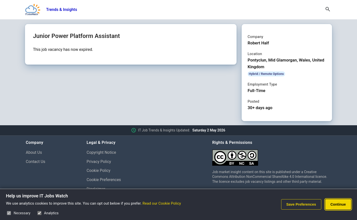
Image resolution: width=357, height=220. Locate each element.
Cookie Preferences (104, 179)
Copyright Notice (101, 152)
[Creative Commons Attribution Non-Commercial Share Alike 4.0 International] (271, 156)
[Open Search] (327, 9)
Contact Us (35, 161)
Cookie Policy (98, 170)
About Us (34, 152)
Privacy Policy (99, 161)
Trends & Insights (61, 9)
